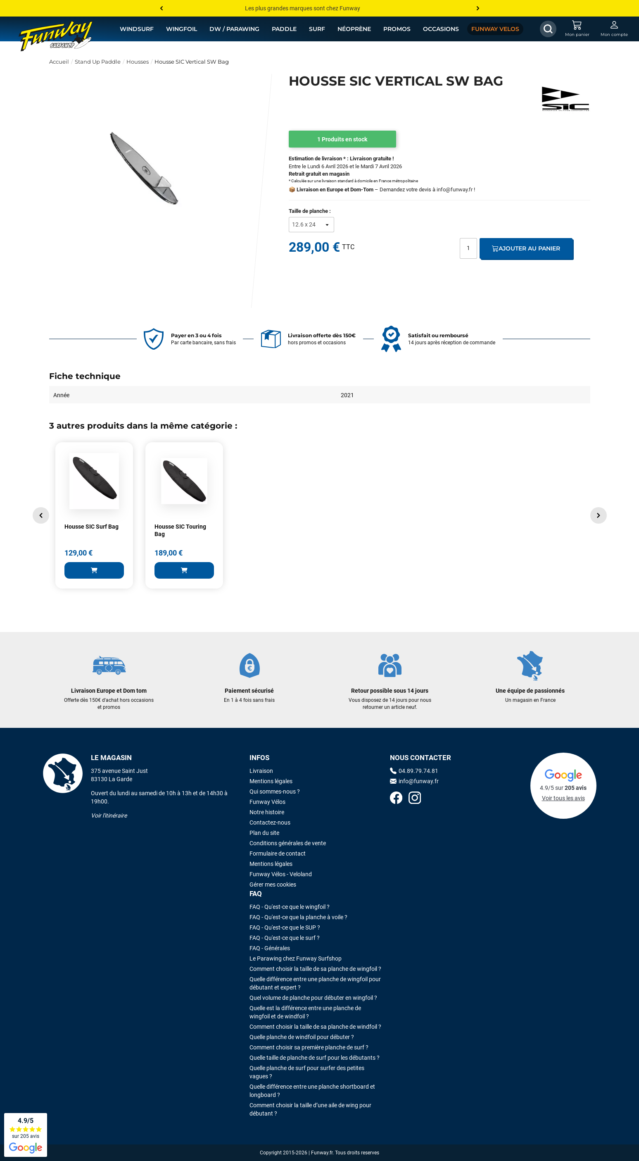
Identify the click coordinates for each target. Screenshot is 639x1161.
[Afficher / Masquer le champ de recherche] (548, 29)
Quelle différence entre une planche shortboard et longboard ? (312, 1090)
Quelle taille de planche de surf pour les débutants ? (314, 1057)
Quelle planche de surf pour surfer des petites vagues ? (306, 1072)
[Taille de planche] (311, 224)
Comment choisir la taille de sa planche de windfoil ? (315, 1026)
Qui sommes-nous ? (274, 791)
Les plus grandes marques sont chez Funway (302, 8)
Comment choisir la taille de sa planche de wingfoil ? (315, 969)
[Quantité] (468, 248)
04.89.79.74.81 (414, 771)
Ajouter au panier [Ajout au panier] (526, 248)
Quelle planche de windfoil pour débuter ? (301, 1037)
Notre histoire (266, 812)
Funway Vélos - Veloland (280, 874)
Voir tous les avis (563, 798)
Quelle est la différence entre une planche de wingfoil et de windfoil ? (305, 1012)
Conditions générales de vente (287, 843)
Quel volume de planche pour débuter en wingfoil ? (313, 997)
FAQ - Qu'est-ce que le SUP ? (284, 927)
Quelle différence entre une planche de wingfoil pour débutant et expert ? (315, 983)
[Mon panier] (577, 29)
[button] (41, 515)
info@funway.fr (455, 189)
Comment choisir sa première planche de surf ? (308, 1047)
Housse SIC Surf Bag (91, 526)
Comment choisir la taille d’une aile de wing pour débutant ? (310, 1109)
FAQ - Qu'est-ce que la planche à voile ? (298, 917)
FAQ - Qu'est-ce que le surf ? (284, 938)
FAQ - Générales (269, 948)
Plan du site (264, 833)
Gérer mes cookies (272, 884)
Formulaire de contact (277, 853)
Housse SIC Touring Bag (180, 530)
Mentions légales (270, 781)
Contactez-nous (269, 822)
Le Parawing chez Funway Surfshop (295, 958)
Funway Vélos (267, 802)
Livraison (261, 771)
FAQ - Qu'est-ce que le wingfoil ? (289, 907)
